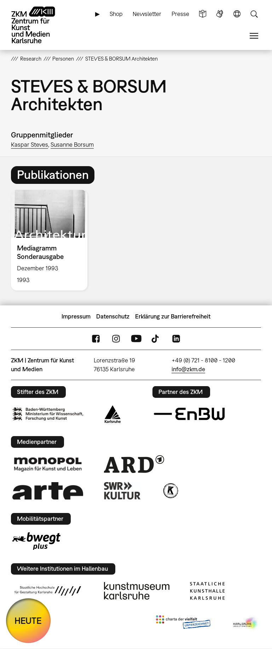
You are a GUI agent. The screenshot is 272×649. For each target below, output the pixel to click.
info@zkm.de (188, 369)
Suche (254, 14)
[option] (52, 240)
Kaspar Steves (29, 144)
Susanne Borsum (72, 144)
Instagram (116, 339)
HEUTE (28, 620)
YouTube (136, 339)
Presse (180, 13)
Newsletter (147, 13)
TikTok (156, 339)
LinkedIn (176, 339)
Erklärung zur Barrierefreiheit (172, 316)
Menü (254, 36)
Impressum (76, 316)
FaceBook (96, 339)
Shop (116, 13)
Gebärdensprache (220, 14)
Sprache (237, 14)
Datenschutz (112, 316)
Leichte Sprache (203, 14)
